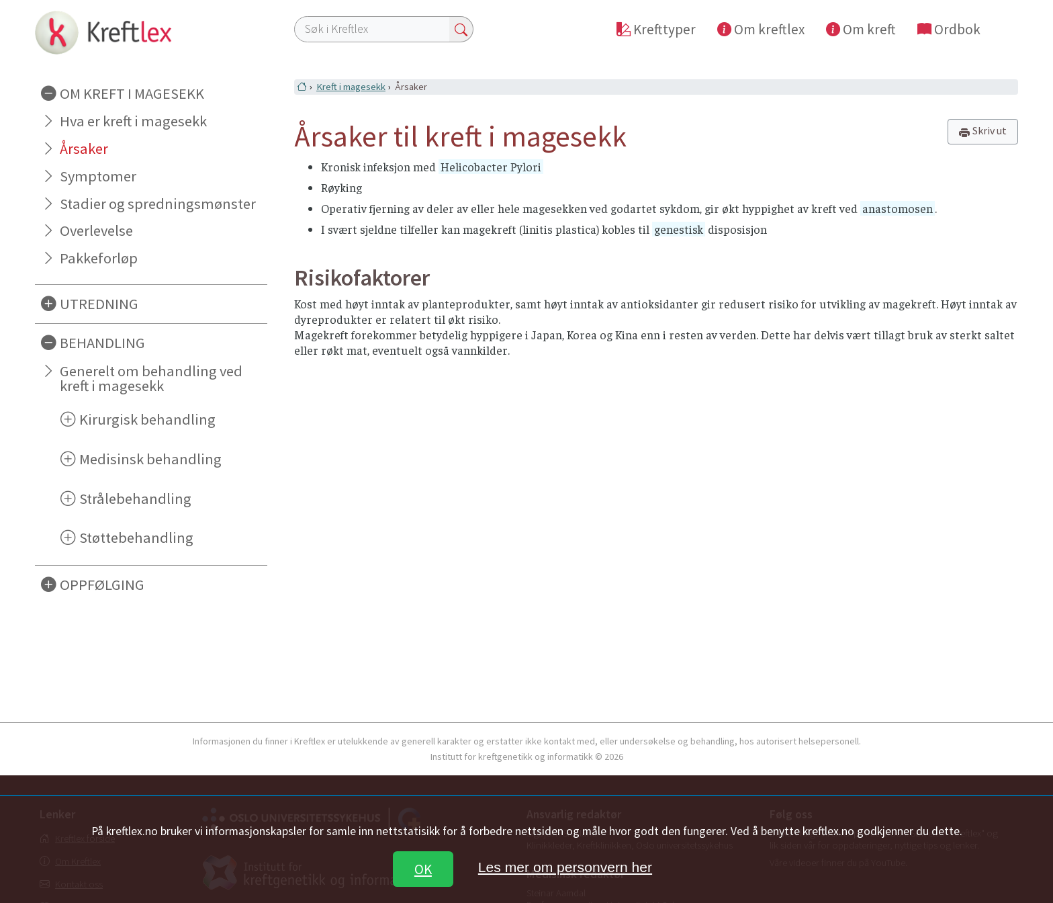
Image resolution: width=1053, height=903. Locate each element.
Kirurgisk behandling (147, 419)
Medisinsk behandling (150, 458)
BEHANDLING (102, 342)
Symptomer (98, 176)
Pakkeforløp (99, 258)
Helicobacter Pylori (491, 166)
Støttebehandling (136, 537)
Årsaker (84, 148)
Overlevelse (96, 230)
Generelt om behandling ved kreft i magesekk (151, 378)
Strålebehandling (135, 498)
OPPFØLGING (102, 584)
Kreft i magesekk (350, 87)
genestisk (678, 229)
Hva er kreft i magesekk (133, 121)
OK (423, 869)
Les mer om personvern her (565, 867)
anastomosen (897, 208)
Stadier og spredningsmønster (158, 203)
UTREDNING (99, 303)
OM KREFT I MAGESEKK (132, 93)
